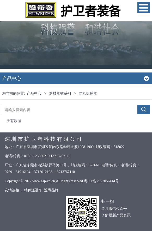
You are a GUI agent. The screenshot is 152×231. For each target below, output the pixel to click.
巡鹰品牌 (51, 190)
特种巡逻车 (33, 190)
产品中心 (34, 93)
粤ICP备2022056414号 (101, 181)
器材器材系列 (60, 93)
